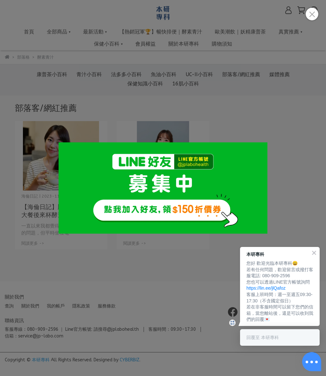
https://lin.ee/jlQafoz (266, 288)
